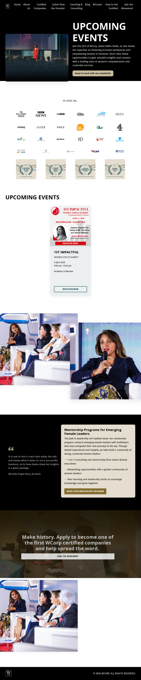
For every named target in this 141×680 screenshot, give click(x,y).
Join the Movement (127, 6)
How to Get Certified (111, 6)
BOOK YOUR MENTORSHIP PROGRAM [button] (85, 491)
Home (17, 4)
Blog (87, 4)
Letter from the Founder (58, 6)
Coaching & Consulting (76, 6)
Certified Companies (40, 6)
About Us (26, 6)
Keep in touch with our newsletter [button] (93, 73)
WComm (97, 4)
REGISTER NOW (70, 289)
